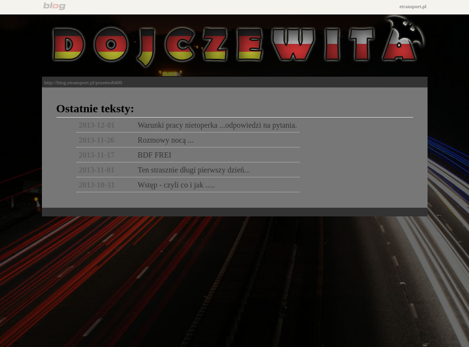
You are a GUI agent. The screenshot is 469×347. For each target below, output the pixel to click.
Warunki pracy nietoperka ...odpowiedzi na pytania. (217, 125)
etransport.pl (413, 6)
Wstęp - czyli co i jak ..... (176, 185)
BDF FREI (155, 155)
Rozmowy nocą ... (166, 140)
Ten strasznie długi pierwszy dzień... (194, 170)
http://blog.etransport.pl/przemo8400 (83, 82)
